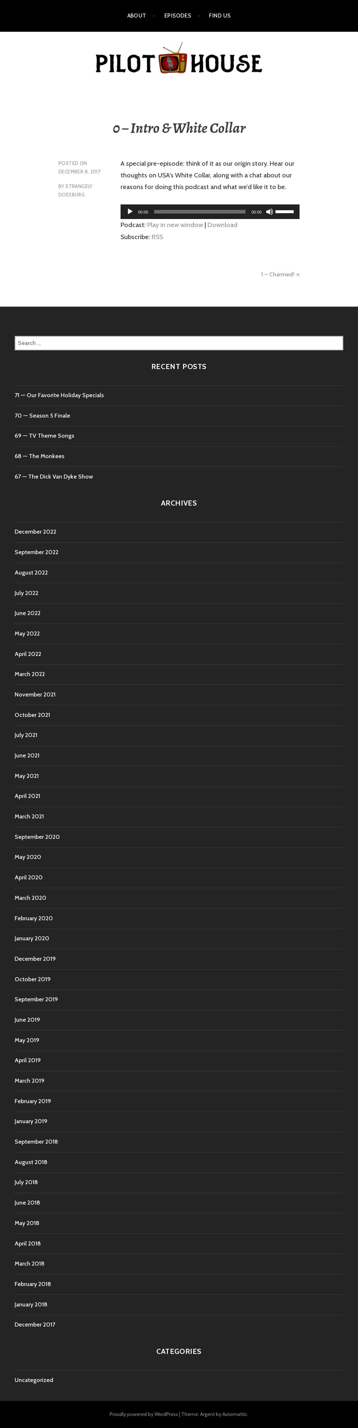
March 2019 (30, 1080)
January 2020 (32, 938)
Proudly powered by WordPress (144, 1414)
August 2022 (31, 572)
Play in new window (175, 225)
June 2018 (27, 1202)
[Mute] (269, 211)
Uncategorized (34, 1380)
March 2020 (30, 897)
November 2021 (35, 694)
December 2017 (35, 1324)
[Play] (130, 211)
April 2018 (28, 1243)
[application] (210, 211)
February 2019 (33, 1101)
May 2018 (27, 1223)
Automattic (234, 1414)
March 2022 (30, 674)
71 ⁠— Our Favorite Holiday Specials (59, 395)
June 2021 (27, 755)
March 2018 (30, 1263)
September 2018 (36, 1141)
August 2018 (31, 1162)
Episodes (177, 15)
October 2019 (33, 979)
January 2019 (31, 1121)
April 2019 (28, 1060)
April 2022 (28, 653)
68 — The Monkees (39, 456)
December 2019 (35, 958)
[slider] (200, 212)
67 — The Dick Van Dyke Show (54, 476)
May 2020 (28, 856)
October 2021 (32, 714)
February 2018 (33, 1284)
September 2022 (36, 552)
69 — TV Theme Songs (44, 435)
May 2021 (27, 775)
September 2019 (36, 999)
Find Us (220, 15)
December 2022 (35, 531)
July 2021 (26, 735)
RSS (157, 237)
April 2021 (27, 795)
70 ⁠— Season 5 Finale (42, 415)
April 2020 (29, 877)
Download (222, 225)
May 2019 (27, 1040)
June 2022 (28, 613)
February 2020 (34, 918)
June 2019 (27, 1019)
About (136, 15)
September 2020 (37, 836)
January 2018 (31, 1304)
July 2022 (26, 593)
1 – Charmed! (277, 274)
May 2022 (27, 633)
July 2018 (26, 1182)
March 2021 (29, 816)
